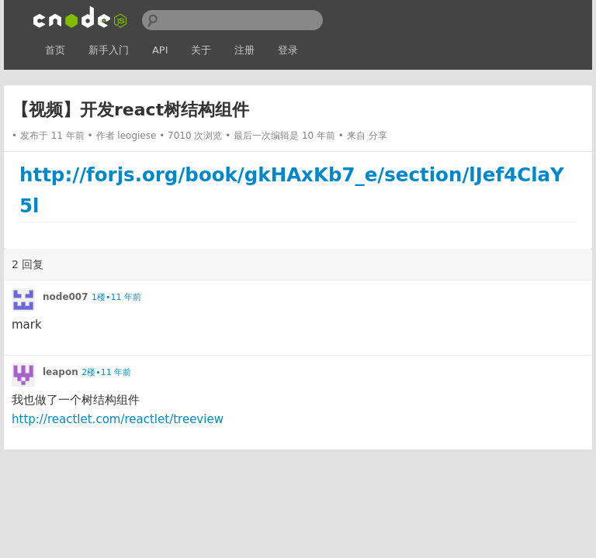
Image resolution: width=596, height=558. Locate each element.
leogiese (136, 135)
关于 (201, 50)
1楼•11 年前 (116, 297)
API (160, 50)
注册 (244, 50)
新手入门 (108, 50)
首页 (55, 50)
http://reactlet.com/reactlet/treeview (118, 419)
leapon (60, 372)
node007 (65, 296)
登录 (288, 50)
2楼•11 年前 (106, 372)
